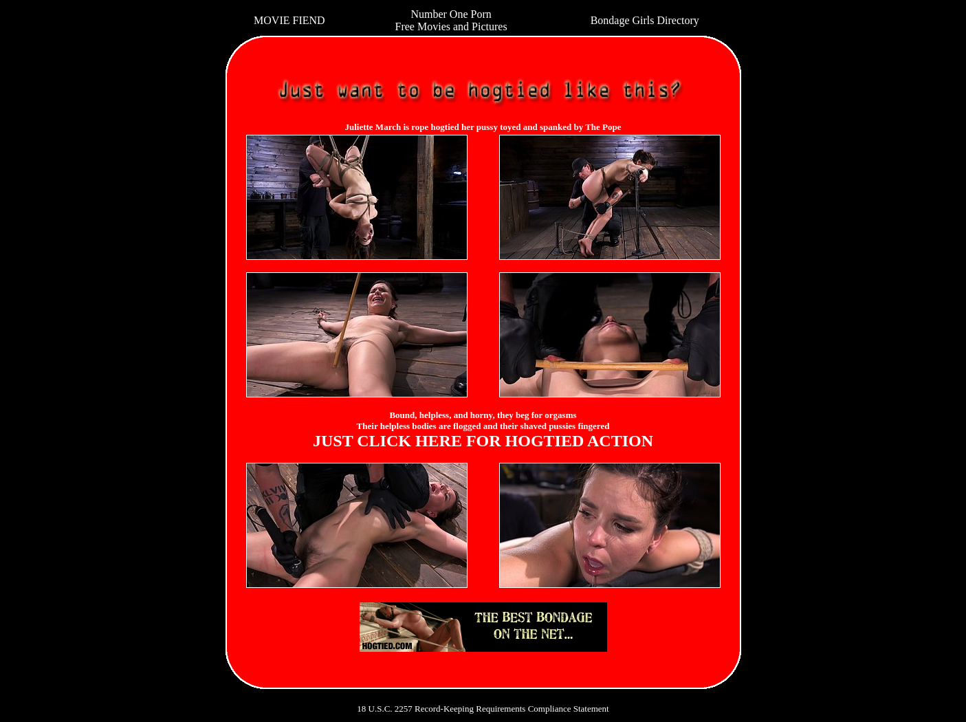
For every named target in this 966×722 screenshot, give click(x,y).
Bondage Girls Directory (645, 20)
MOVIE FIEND (289, 20)
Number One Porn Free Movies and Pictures (451, 20)
